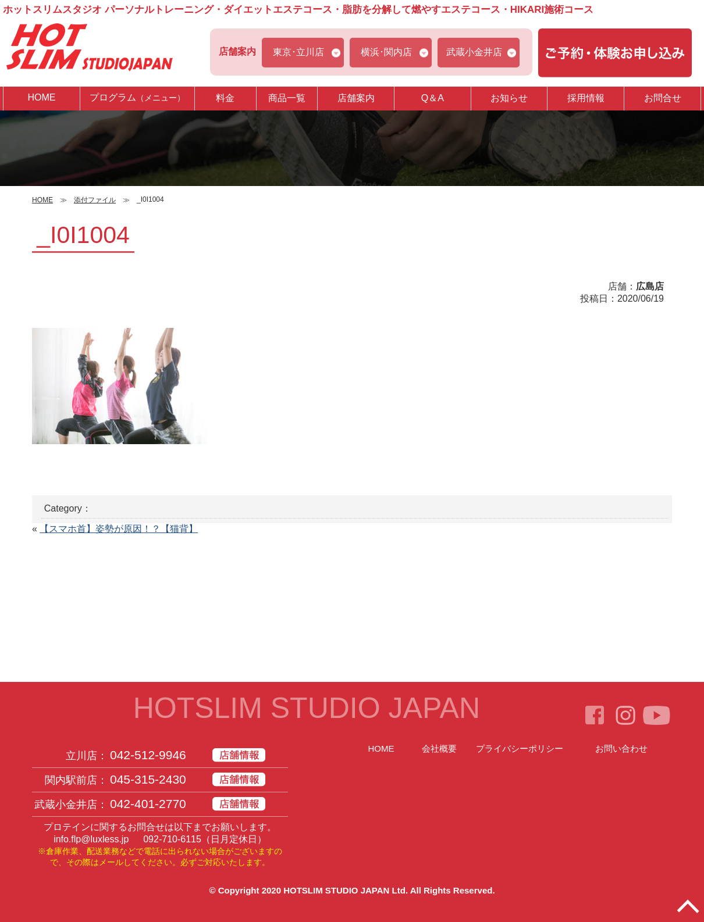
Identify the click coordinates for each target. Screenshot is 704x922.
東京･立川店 (298, 52)
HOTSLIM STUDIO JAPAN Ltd (344, 890)
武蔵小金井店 (474, 52)
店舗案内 (356, 98)
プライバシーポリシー (519, 748)
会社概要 (439, 748)
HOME (41, 97)
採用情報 (586, 98)
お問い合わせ (621, 748)
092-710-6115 (172, 839)
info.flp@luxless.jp (91, 839)
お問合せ (662, 98)
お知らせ (509, 98)
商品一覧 (286, 98)
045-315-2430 (148, 779)
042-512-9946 (148, 755)
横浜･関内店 (386, 52)
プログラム (137, 98)
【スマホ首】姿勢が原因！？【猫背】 (119, 529)
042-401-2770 (148, 803)
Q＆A (432, 98)
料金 (225, 98)
